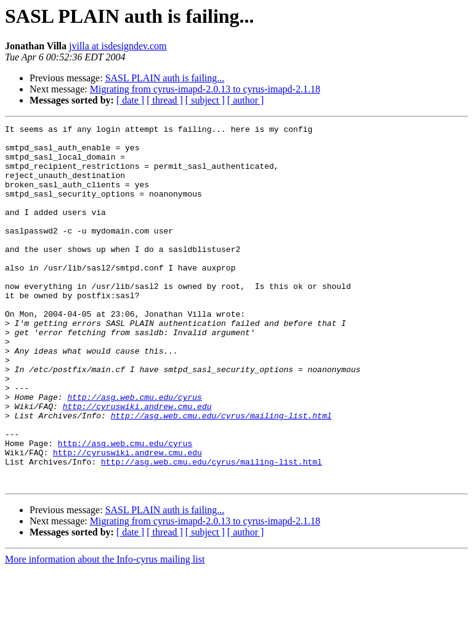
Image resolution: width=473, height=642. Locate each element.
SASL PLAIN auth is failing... (165, 78)
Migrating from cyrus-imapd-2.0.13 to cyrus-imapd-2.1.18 (205, 89)
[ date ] (130, 100)
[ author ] (245, 100)
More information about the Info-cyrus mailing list (104, 631)
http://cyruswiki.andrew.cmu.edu (137, 463)
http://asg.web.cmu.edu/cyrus (134, 452)
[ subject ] (205, 100)
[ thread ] (165, 100)
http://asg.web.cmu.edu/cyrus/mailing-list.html (221, 474)
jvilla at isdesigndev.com (117, 46)
